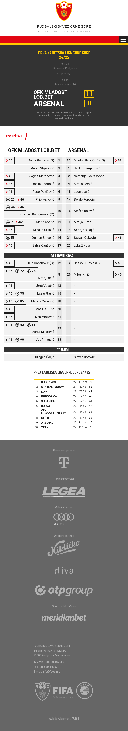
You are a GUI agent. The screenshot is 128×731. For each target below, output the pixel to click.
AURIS (75, 718)
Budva (45, 405)
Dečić (45, 417)
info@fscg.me (51, 671)
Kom (44, 391)
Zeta (44, 427)
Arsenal (47, 422)
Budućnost (49, 382)
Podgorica (49, 396)
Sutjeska (48, 401)
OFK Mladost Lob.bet (53, 412)
